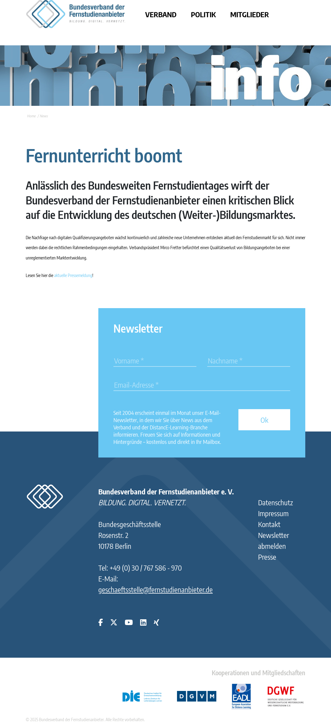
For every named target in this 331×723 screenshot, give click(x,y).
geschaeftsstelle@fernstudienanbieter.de (155, 589)
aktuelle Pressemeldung (73, 275)
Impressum (273, 513)
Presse (267, 556)
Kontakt (269, 524)
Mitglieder (249, 14)
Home (31, 116)
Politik (203, 14)
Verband (160, 14)
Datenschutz (275, 502)
